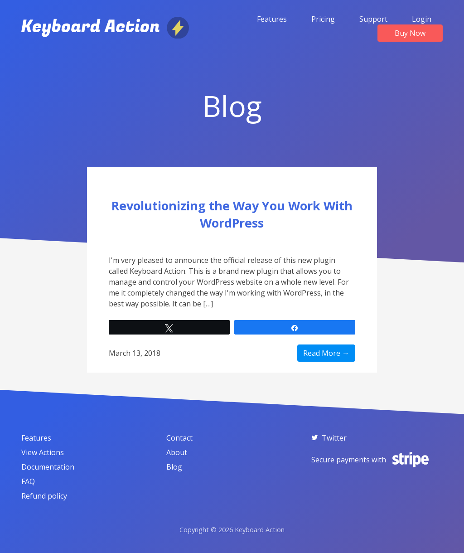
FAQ (28, 481)
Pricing (323, 19)
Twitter (329, 438)
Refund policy (44, 496)
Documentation (47, 467)
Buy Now (410, 33)
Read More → (326, 353)
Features (272, 19)
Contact (179, 438)
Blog (174, 467)
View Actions (42, 452)
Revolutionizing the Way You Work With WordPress (232, 214)
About (176, 452)
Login (421, 19)
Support (373, 19)
